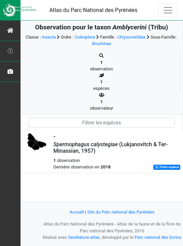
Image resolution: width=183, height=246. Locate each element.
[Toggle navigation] (168, 10)
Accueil (77, 212)
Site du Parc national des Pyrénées (121, 212)
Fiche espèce (167, 167)
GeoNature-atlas (84, 237)
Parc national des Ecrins (157, 237)
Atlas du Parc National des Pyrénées (93, 10)
